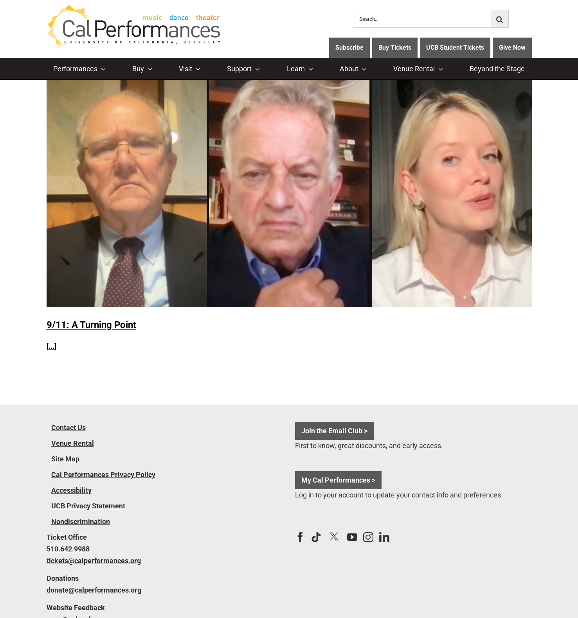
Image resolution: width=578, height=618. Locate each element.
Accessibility (71, 490)
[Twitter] (334, 537)
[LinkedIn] (384, 537)
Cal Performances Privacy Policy (103, 474)
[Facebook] (300, 537)
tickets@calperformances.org (94, 561)
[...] (51, 346)
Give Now (512, 47)
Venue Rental (72, 443)
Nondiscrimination (80, 521)
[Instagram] (368, 537)
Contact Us (68, 427)
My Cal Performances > (338, 480)
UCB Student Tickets (455, 47)
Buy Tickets (394, 47)
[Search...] (422, 19)
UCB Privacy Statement (88, 506)
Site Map (65, 459)
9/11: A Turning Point (91, 324)
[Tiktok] (316, 537)
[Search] (500, 19)
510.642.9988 (68, 549)
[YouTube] (352, 537)
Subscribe (349, 47)
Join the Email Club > (334, 431)
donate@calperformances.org (94, 590)
